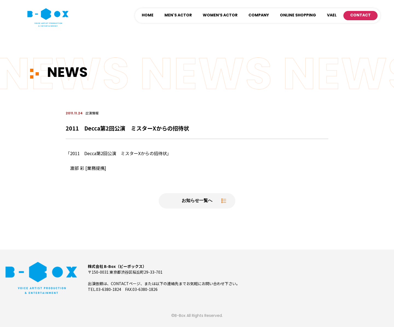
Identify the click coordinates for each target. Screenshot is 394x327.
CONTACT (360, 15)
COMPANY (258, 15)
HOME (147, 15)
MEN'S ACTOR (178, 15)
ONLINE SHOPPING (298, 15)
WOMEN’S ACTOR (220, 15)
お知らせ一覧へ (197, 201)
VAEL (332, 15)
